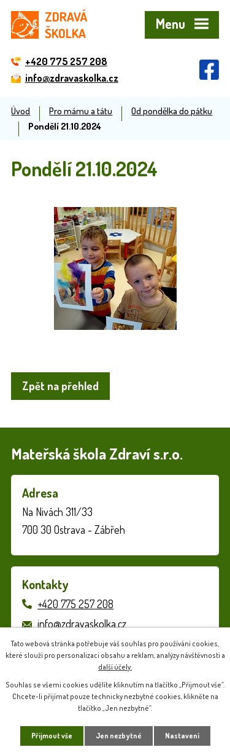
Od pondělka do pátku (171, 110)
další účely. (115, 666)
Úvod (20, 110)
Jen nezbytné (119, 735)
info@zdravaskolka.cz (81, 623)
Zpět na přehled (60, 386)
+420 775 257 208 (75, 604)
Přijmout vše (51, 735)
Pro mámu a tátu (80, 110)
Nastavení (182, 735)
